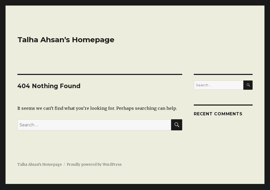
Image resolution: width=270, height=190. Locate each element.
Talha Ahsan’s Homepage (65, 39)
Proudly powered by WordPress (94, 164)
